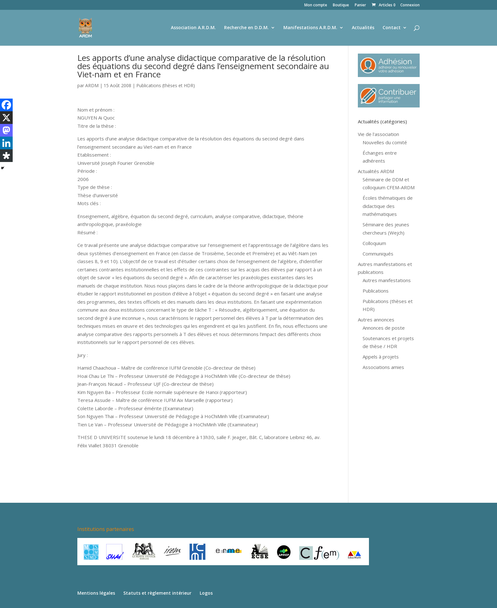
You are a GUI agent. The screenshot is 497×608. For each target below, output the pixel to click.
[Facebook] (6, 105)
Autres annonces (376, 319)
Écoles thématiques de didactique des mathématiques (388, 206)
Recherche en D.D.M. (246, 27)
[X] (6, 117)
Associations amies (383, 367)
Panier (360, 5)
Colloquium (374, 243)
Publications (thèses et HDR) (165, 85)
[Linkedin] (6, 143)
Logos (206, 593)
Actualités (363, 27)
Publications (376, 291)
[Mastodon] (6, 130)
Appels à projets (381, 356)
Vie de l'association (378, 134)
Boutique (341, 5)
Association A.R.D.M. (193, 27)
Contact (392, 27)
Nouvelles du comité (385, 142)
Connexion (410, 5)
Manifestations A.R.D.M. (310, 27)
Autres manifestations (387, 280)
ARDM (92, 85)
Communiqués (378, 253)
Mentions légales (96, 593)
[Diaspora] (6, 155)
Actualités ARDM (376, 171)
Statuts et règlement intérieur (157, 593)
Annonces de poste (384, 328)
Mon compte (315, 5)
